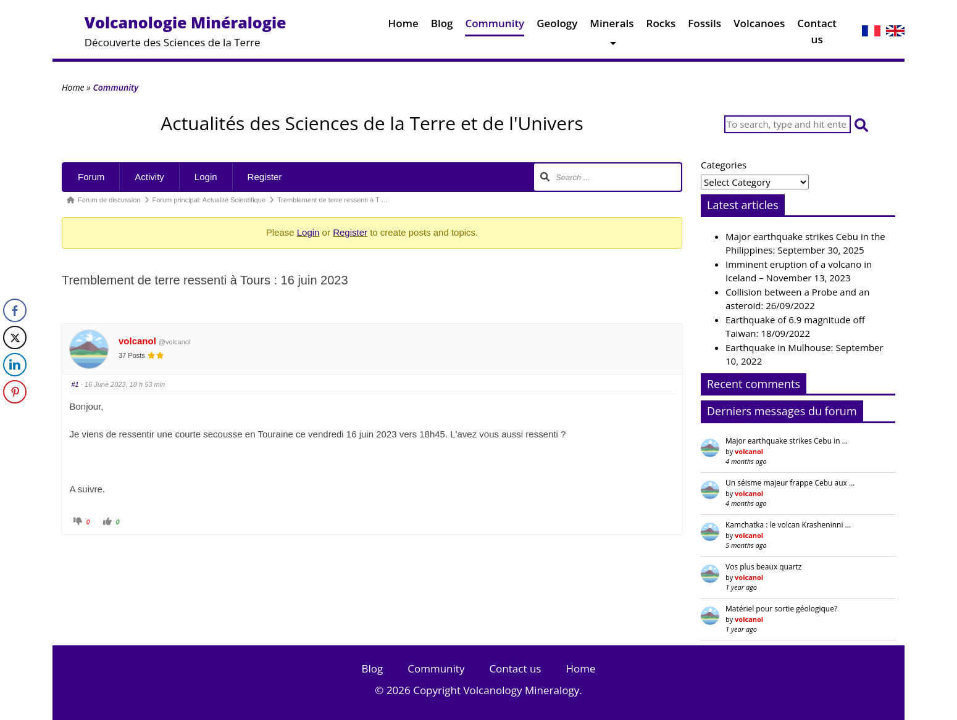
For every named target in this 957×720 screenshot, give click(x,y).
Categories (723, 165)
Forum (91, 177)
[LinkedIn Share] (15, 364)
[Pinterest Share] (15, 391)
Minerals (611, 26)
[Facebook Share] (15, 310)
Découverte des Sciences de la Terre (185, 30)
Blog (442, 26)
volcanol (137, 341)
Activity (149, 177)
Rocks (661, 26)
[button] (861, 124)
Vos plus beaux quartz (763, 566)
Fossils (704, 26)
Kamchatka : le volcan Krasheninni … (788, 524)
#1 (75, 384)
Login (205, 177)
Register (265, 177)
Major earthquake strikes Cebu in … (786, 441)
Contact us (817, 34)
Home (403, 26)
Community (494, 26)
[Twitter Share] (15, 337)
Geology (557, 26)
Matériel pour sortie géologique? (781, 608)
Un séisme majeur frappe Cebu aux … (790, 483)
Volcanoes (759, 26)
